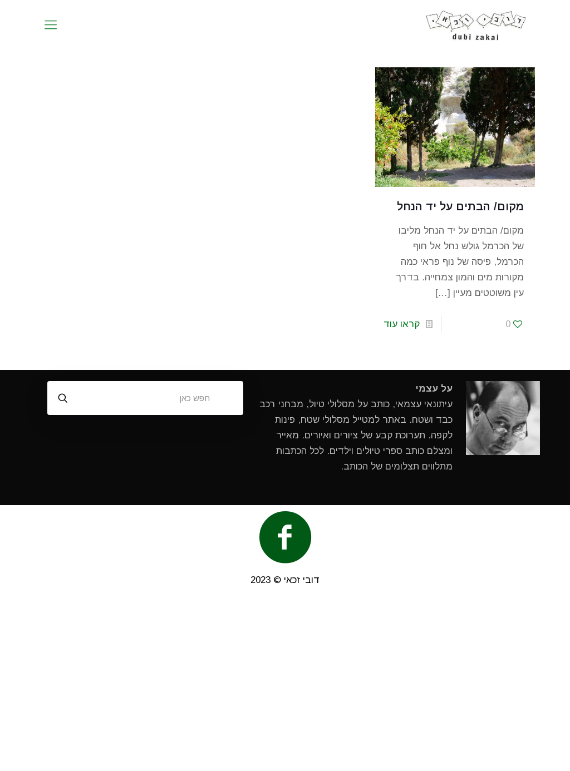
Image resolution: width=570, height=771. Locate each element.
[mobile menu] (50, 25)
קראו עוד (402, 324)
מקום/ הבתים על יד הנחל (460, 206)
